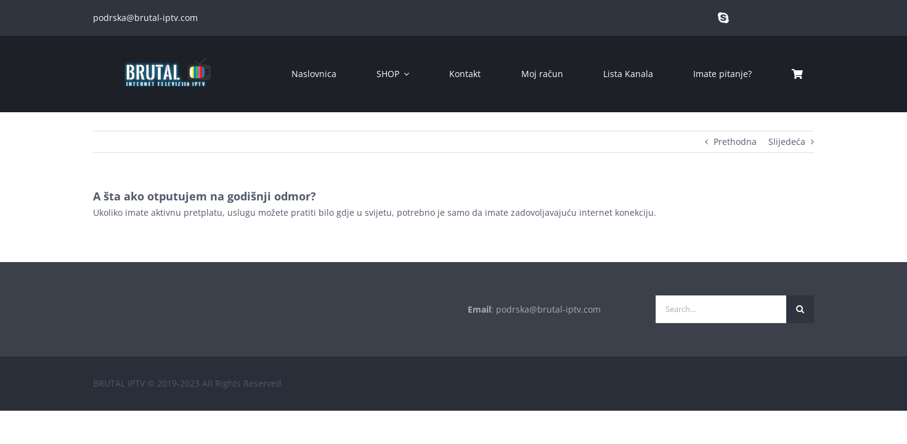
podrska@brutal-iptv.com (145, 17)
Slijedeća (786, 141)
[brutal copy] (167, 52)
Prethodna (735, 141)
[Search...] (721, 309)
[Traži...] (800, 309)
